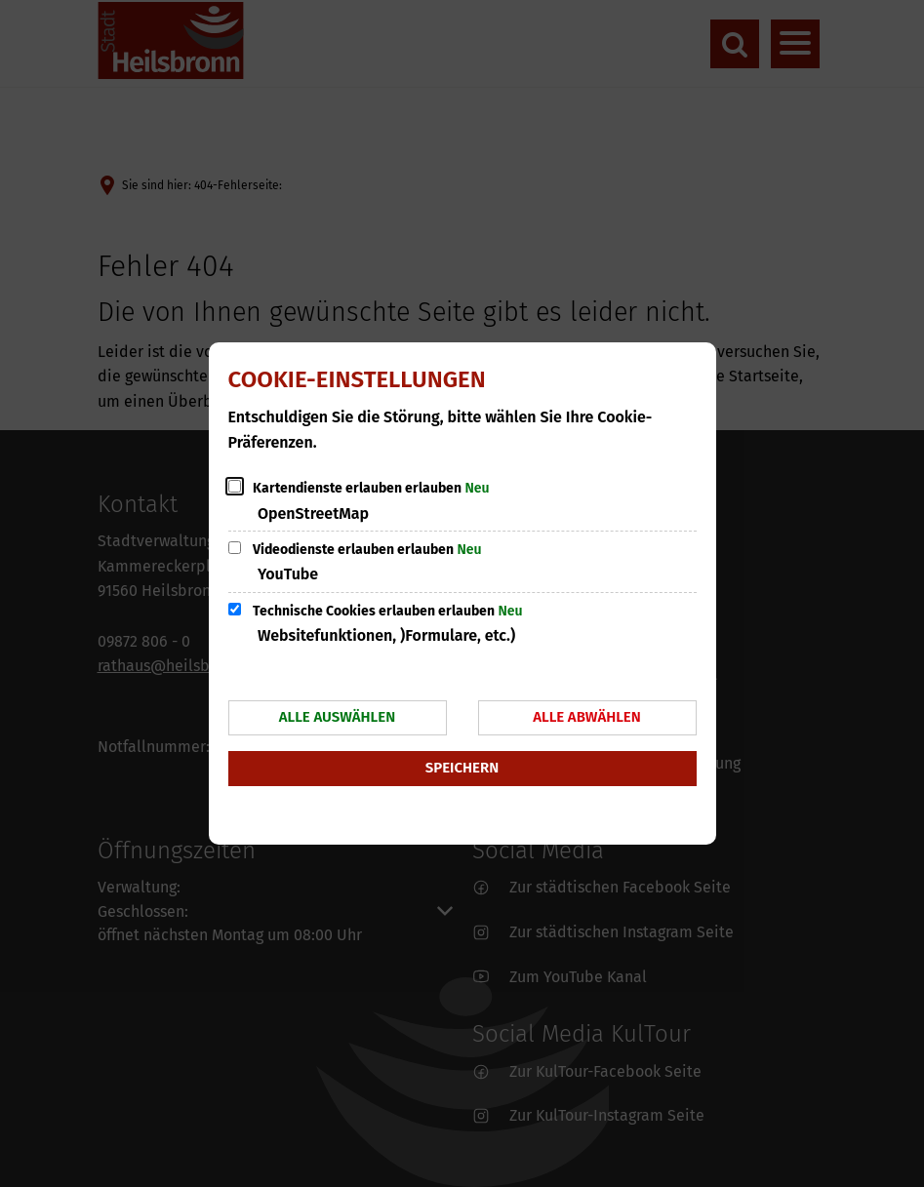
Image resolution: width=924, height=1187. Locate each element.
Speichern (462, 767)
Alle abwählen (587, 717)
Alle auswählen (337, 717)
